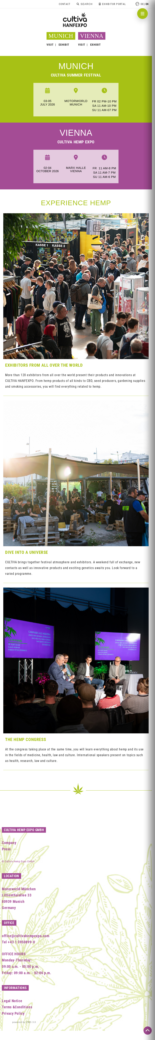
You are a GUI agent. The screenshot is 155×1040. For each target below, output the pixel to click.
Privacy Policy (13, 1013)
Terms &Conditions (17, 1007)
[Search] (84, 4)
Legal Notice (12, 1001)
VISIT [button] (50, 44)
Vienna (76, 133)
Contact (65, 4)
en (147, 4)
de (142, 4)
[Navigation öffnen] (142, 13)
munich (75, 66)
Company (9, 843)
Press (6, 849)
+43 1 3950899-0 (21, 942)
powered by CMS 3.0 (24, 1022)
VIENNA (92, 35)
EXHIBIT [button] (64, 44)
